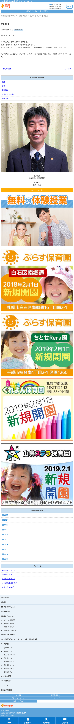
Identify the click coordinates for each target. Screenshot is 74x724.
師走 (3, 86)
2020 (6, 539)
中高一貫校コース (9, 655)
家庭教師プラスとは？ (8, 616)
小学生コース (8, 648)
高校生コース (8, 658)
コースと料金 (5, 644)
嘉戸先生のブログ (8, 570)
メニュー (69, 6)
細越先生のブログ (8, 574)
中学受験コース (9, 662)
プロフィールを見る (37, 190)
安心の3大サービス (10, 630)
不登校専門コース (9, 672)
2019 (6, 544)
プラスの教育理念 (9, 620)
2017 (6, 554)
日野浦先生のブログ (9, 583)
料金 (9, 720)
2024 (6, 520)
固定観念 (5, 90)
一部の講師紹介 (6, 681)
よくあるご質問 (6, 676)
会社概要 (18, 695)
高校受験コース (9, 665)
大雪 (3, 82)
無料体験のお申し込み (8, 607)
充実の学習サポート (10, 627)
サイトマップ (55, 698)
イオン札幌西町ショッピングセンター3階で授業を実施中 (19, 639)
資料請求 (3, 602)
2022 (6, 530)
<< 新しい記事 (6, 68)
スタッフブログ (8, 587)
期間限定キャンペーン (8, 634)
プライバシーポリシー (18, 698)
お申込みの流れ (6, 611)
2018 (6, 549)
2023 (6, 525)
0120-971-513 (56, 5)
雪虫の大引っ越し (8, 94)
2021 (6, 535)
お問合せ (64, 720)
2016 (6, 559)
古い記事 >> (68, 68)
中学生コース (8, 651)
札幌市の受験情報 (6, 690)
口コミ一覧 (4, 685)
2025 (6, 515)
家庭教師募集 (55, 695)
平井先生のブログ (8, 579)
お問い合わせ (5, 597)
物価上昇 (5, 98)
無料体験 (46, 720)
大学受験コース (9, 668)
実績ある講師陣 (9, 623)
